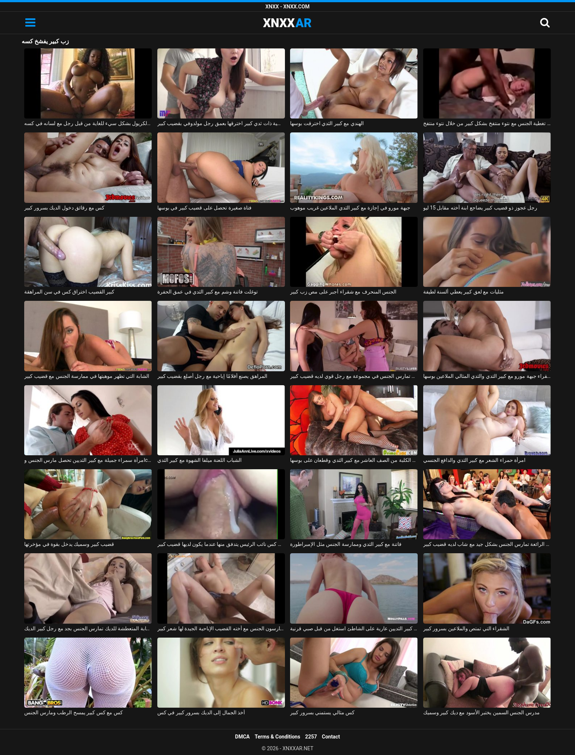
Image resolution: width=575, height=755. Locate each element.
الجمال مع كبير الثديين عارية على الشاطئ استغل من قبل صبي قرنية (354, 628)
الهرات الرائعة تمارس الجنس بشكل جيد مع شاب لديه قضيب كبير (487, 544)
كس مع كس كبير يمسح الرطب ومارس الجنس (73, 712)
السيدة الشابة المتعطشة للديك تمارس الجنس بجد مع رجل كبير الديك (88, 628)
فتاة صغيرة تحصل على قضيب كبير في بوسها (204, 208)
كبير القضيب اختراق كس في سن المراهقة (69, 292)
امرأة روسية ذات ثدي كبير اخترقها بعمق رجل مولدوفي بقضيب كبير (221, 123)
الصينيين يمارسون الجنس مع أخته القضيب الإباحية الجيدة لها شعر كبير (221, 628)
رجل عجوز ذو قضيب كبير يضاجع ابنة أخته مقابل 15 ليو (480, 208)
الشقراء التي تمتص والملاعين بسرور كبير (466, 628)
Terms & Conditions (277, 737)
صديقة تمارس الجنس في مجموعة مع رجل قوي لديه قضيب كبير (354, 376)
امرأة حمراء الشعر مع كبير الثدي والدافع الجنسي (474, 460)
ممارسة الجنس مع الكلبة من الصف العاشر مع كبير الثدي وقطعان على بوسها (354, 460)
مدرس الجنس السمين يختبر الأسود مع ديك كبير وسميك (481, 712)
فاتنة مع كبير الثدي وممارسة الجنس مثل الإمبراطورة (345, 544)
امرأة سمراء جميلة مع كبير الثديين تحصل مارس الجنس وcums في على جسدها (88, 460)
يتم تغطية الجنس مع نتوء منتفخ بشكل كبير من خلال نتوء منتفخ (487, 123)
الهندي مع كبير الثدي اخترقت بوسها (326, 123)
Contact (331, 737)
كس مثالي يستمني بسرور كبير (322, 712)
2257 (311, 737)
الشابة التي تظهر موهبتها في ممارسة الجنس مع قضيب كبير (86, 376)
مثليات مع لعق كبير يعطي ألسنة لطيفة (463, 292)
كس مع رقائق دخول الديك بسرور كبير (64, 208)
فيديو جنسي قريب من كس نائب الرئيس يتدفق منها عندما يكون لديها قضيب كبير (221, 544)
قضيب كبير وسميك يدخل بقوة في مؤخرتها (69, 544)
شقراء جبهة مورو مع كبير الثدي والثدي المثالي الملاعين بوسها (487, 376)
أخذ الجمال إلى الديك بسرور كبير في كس (201, 712)
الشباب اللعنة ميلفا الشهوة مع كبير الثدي (199, 460)
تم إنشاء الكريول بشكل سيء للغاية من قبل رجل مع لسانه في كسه (88, 123)
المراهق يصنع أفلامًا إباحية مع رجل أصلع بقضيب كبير (212, 376)
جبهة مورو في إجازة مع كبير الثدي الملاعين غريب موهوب (350, 208)
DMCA (242, 737)
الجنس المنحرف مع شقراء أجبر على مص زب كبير (343, 292)
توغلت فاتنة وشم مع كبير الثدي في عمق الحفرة (207, 292)
